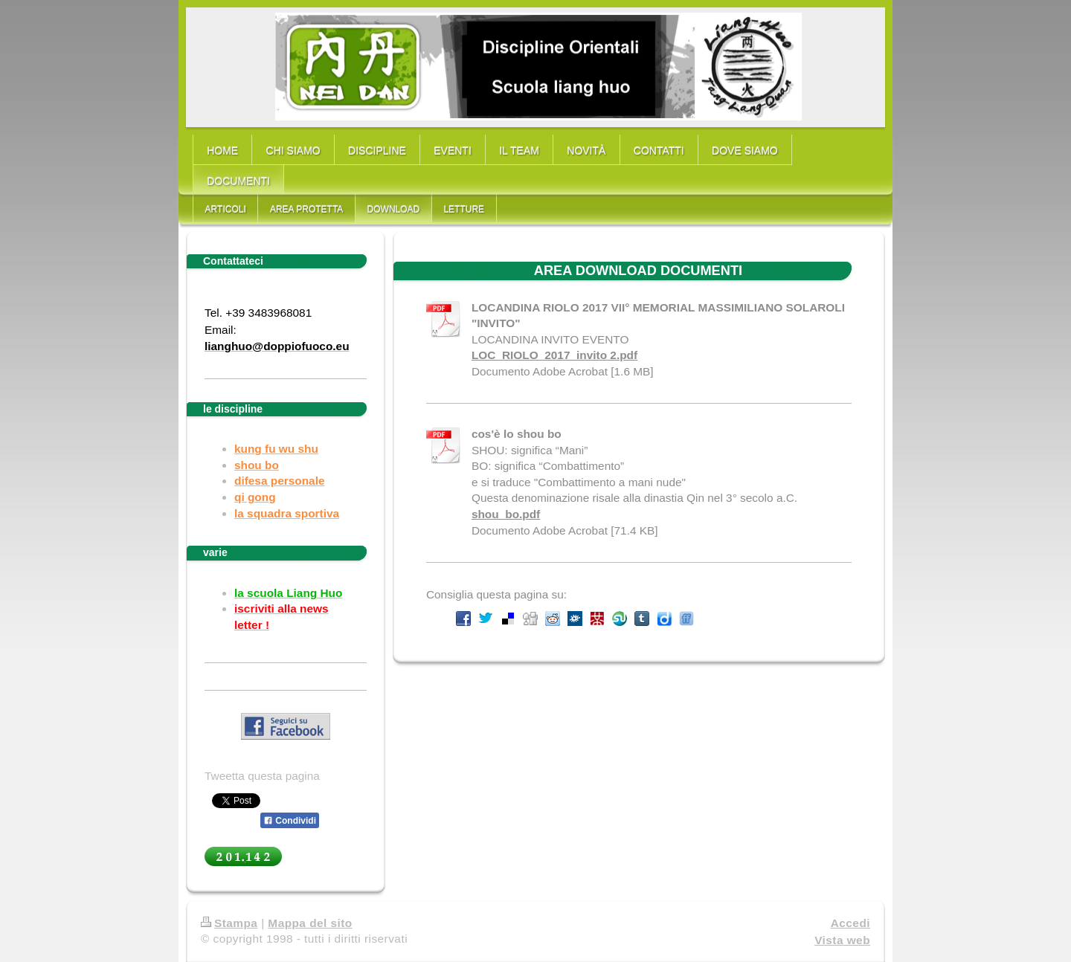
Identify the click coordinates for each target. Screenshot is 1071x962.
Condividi (289, 821)
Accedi (850, 923)
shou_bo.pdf (506, 514)
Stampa (229, 923)
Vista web (842, 940)
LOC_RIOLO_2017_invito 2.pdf (554, 355)
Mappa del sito (310, 923)
